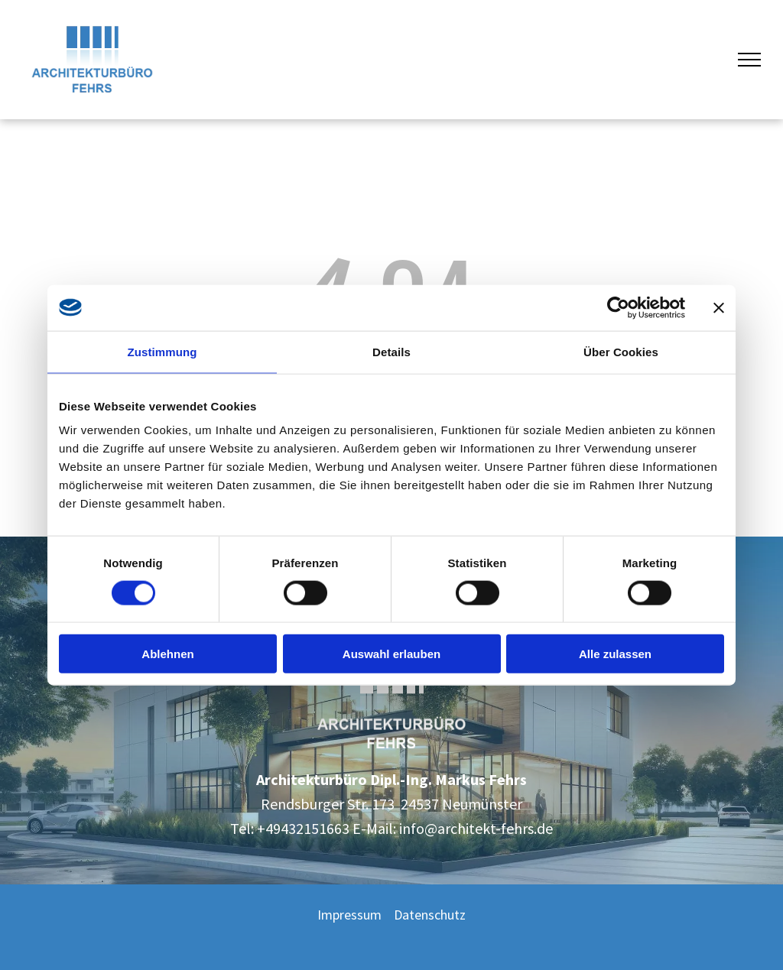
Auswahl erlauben (391, 653)
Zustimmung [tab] (162, 351)
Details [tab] (391, 351)
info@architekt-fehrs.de (476, 828)
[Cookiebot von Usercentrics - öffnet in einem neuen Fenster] (618, 307)
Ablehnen (167, 653)
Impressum (349, 914)
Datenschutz (430, 914)
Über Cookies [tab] (620, 351)
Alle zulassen (615, 653)
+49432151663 (303, 828)
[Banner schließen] (718, 307)
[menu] (749, 59)
